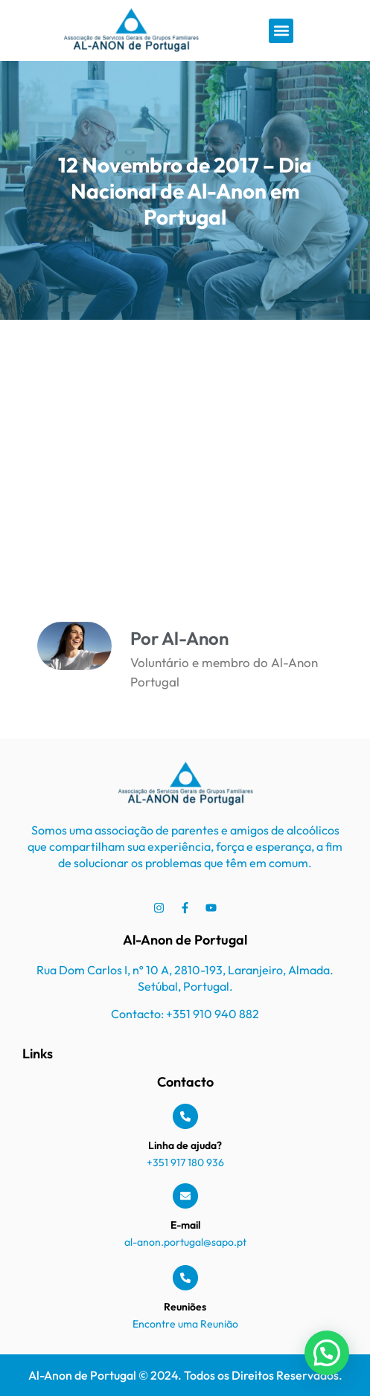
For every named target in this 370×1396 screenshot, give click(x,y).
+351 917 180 (176, 1162)
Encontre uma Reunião (185, 1324)
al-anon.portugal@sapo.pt (185, 1242)
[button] (281, 31)
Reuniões (185, 1306)
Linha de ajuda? (185, 1145)
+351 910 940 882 (212, 1013)
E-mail (185, 1225)
